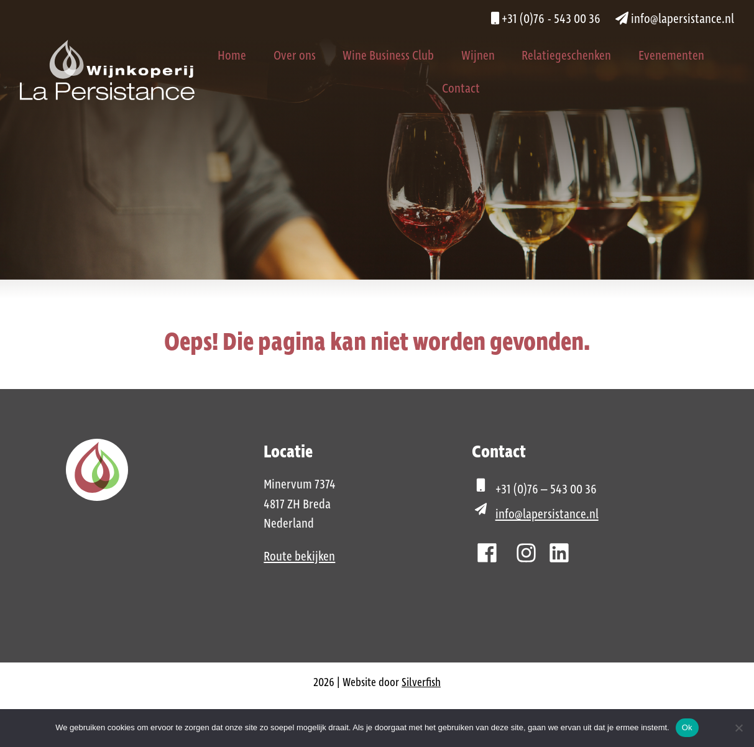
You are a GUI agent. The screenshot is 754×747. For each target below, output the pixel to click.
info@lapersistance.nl (674, 19)
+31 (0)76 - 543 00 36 (545, 19)
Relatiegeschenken (566, 56)
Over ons (295, 56)
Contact (461, 89)
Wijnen (478, 56)
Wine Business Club (388, 56)
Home (232, 56)
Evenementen (671, 56)
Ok (687, 727)
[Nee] (738, 728)
